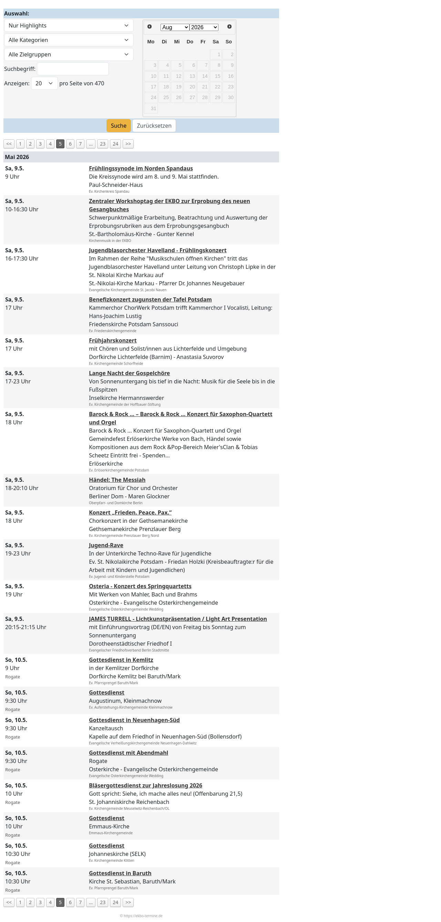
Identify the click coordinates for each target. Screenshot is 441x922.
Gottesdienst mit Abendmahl (128, 752)
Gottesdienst (106, 692)
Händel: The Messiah (117, 480)
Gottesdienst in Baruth (120, 873)
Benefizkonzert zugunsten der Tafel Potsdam (150, 299)
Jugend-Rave (106, 545)
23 (102, 143)
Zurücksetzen (154, 125)
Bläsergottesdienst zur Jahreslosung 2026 (145, 785)
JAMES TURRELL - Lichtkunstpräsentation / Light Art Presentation (178, 619)
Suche (118, 125)
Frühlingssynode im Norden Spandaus (141, 168)
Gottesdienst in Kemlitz (121, 660)
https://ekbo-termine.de (143, 915)
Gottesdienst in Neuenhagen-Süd (134, 720)
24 (115, 143)
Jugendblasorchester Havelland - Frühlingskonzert (158, 250)
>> (128, 143)
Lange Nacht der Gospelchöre (129, 373)
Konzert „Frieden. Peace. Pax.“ (130, 512)
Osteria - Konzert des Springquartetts (140, 586)
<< (9, 143)
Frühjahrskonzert (113, 340)
